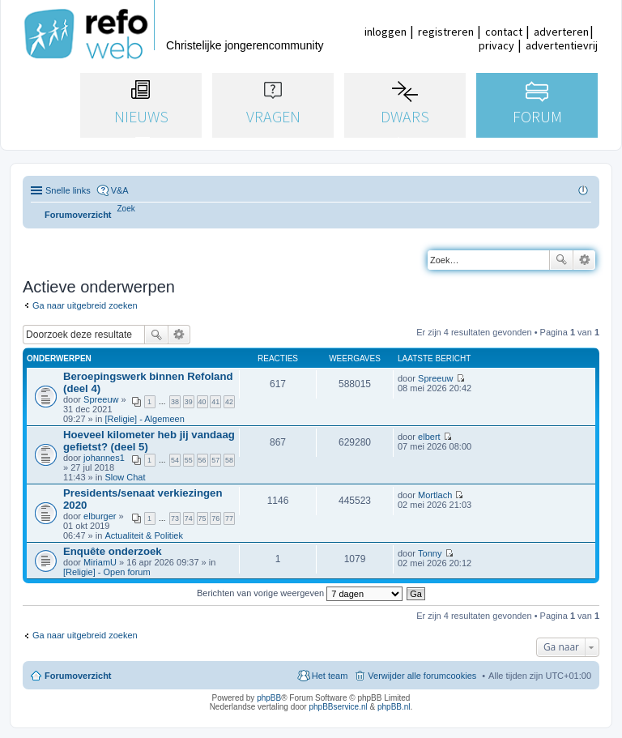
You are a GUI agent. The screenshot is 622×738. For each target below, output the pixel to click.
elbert (429, 437)
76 (215, 518)
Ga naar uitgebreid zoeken (85, 305)
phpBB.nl (394, 706)
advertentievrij (562, 45)
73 (175, 518)
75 (202, 518)
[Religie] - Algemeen (144, 419)
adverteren (561, 31)
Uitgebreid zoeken (584, 260)
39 (189, 402)
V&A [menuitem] (120, 190)
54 (175, 460)
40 (202, 402)
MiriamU (100, 562)
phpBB (269, 697)
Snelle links (68, 190)
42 (229, 402)
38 (175, 402)
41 (215, 402)
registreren (446, 31)
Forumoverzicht (78, 675)
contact (503, 31)
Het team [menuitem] (330, 675)
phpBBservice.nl (338, 706)
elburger (99, 516)
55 (189, 460)
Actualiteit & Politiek (143, 535)
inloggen (385, 31)
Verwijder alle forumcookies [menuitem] (422, 675)
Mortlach (435, 495)
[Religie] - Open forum (107, 572)
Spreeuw (100, 399)
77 (229, 518)
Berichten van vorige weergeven (300, 593)
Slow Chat (124, 477)
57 (215, 460)
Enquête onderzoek (112, 551)
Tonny (429, 553)
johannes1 (104, 458)
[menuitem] (126, 208)
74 (189, 518)
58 (229, 460)
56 (202, 460)
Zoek (561, 260)
